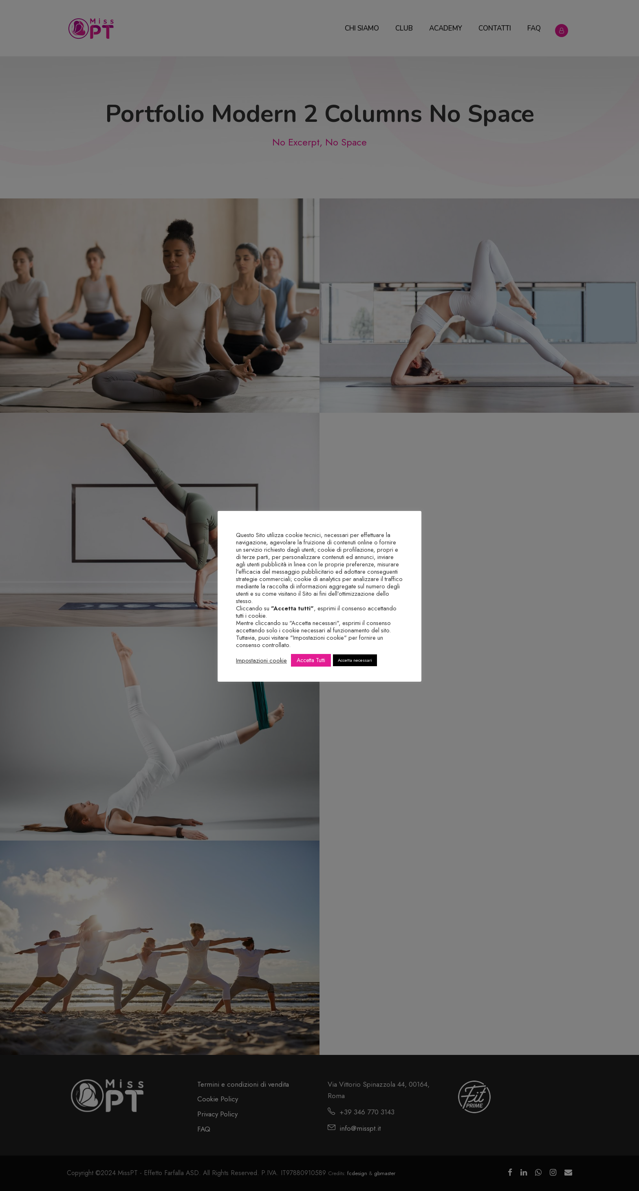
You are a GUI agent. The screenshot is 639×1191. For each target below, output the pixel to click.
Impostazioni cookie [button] (261, 660)
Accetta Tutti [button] (311, 660)
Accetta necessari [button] (355, 660)
